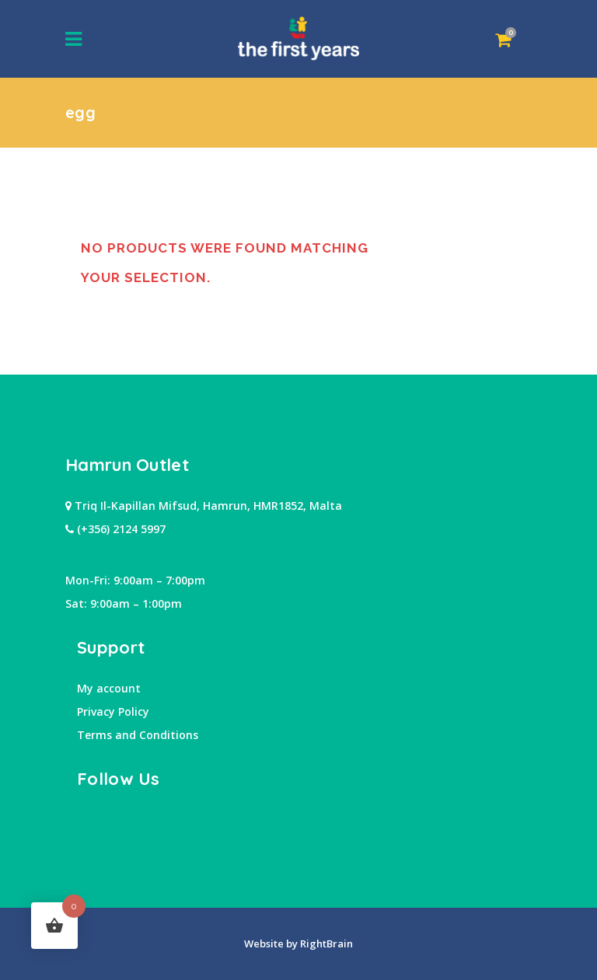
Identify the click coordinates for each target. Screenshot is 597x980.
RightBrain (325, 943)
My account (109, 688)
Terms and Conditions (137, 734)
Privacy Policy (113, 711)
